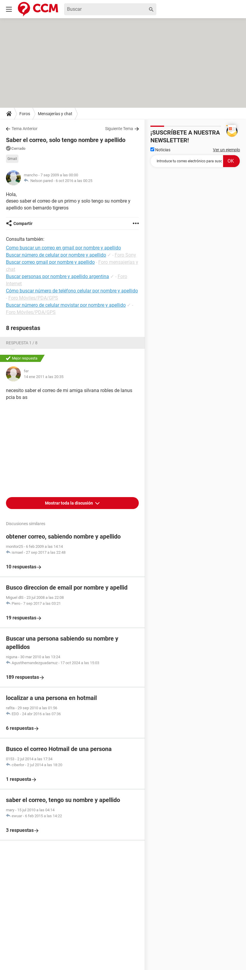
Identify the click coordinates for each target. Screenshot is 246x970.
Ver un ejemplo (226, 149)
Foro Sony (125, 255)
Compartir (22, 223)
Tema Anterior (25, 128)
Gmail (12, 159)
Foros (24, 113)
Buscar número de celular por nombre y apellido (56, 255)
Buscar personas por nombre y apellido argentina (57, 276)
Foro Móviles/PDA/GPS (33, 298)
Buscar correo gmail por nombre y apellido (50, 262)
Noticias (160, 149)
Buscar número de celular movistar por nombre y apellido (66, 305)
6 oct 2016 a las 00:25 (74, 180)
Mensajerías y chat (55, 113)
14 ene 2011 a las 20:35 (43, 376)
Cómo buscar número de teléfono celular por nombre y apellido (72, 291)
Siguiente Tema (119, 128)
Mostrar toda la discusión (69, 503)
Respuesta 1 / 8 (22, 342)
